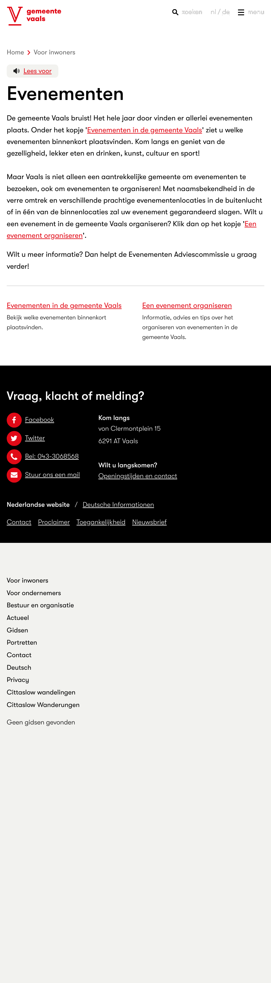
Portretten (22, 642)
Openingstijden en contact (137, 476)
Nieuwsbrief (149, 522)
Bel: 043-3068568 (43, 456)
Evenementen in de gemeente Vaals (144, 130)
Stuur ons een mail (43, 475)
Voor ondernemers (34, 593)
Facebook (30, 420)
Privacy (18, 680)
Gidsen (17, 630)
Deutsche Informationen (118, 505)
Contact (19, 522)
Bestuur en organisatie (40, 605)
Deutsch (19, 668)
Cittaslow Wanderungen (43, 705)
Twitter (26, 438)
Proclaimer (54, 522)
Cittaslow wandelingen (41, 692)
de (225, 12)
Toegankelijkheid (101, 522)
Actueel (18, 618)
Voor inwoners (27, 580)
